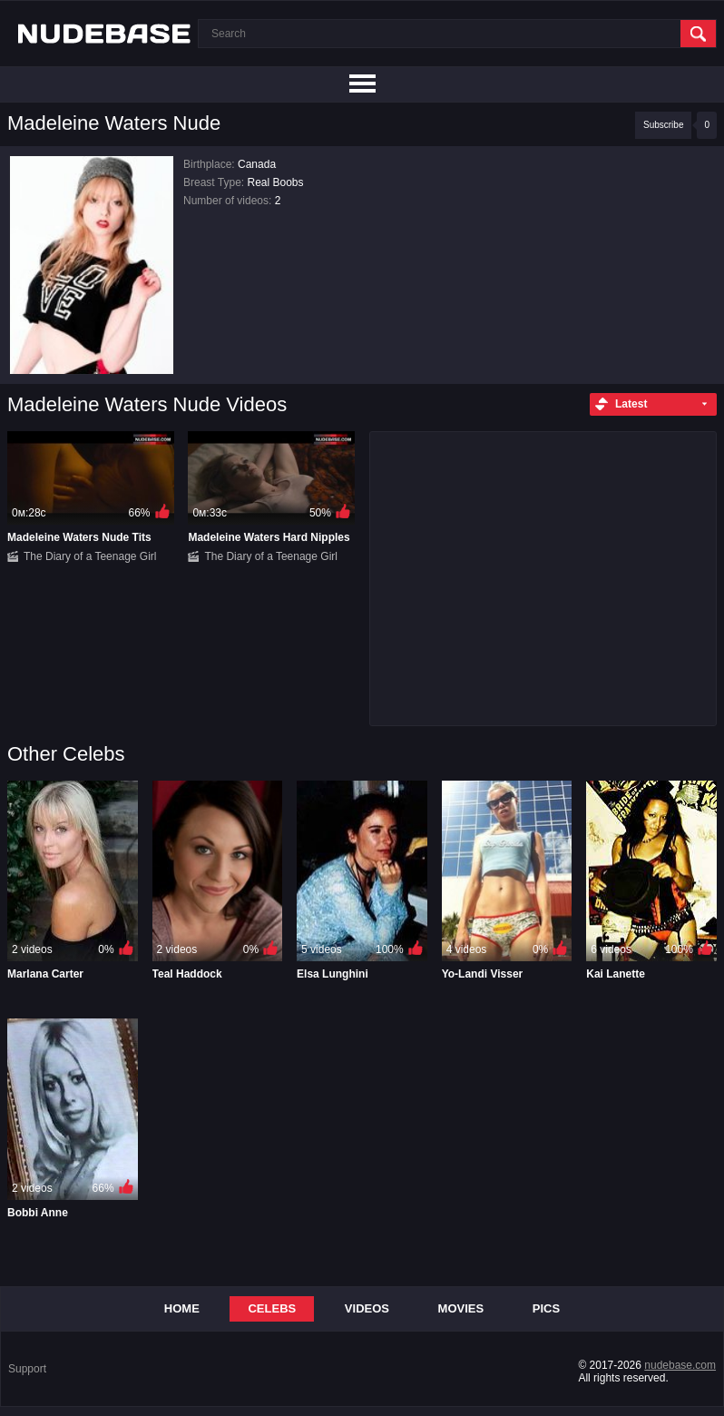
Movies (461, 1308)
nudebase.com (680, 1365)
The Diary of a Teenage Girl (90, 556)
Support (27, 1368)
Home (182, 1308)
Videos (367, 1308)
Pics (546, 1308)
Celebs (272, 1308)
